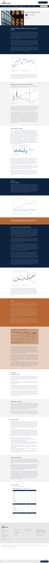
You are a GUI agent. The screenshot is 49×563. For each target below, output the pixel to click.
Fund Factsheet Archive (29, 529)
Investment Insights (17, 532)
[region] (24, 561)
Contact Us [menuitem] (34, 6)
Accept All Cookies (44, 561)
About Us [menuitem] (29, 6)
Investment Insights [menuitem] (15, 6)
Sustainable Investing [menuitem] (23, 6)
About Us (16, 533)
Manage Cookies (36, 561)
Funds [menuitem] (9, 6)
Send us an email (4, 536)
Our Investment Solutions (18, 529)
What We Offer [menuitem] (4, 6)
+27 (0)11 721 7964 (4, 530)
